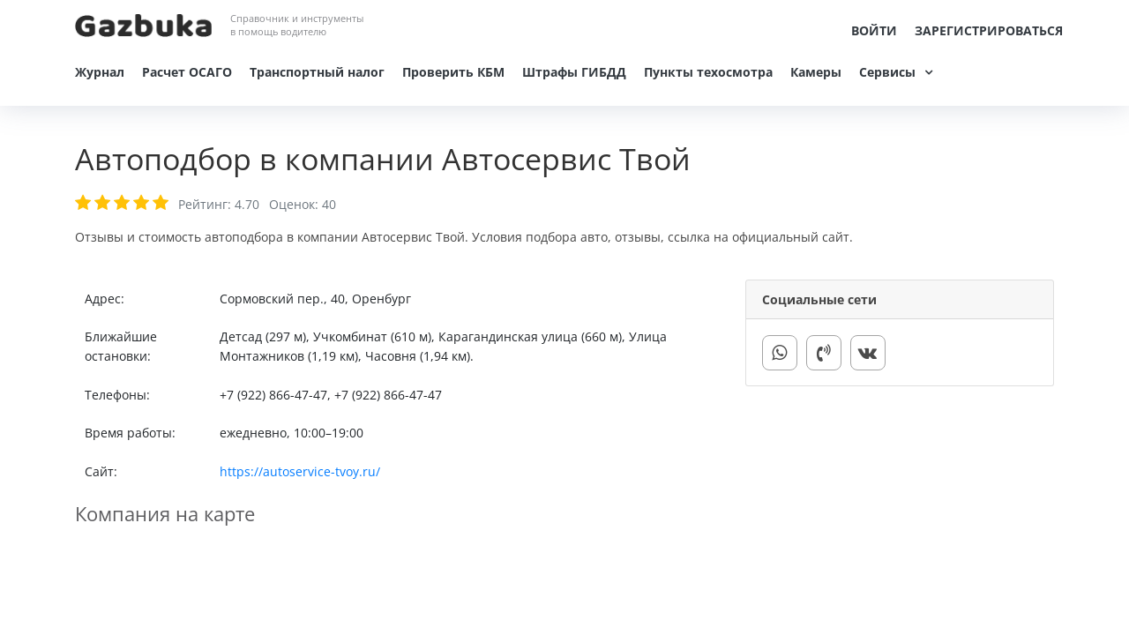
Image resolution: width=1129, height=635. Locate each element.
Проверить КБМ (453, 72)
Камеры (815, 72)
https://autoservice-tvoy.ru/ (300, 471)
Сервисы (887, 72)
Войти (874, 30)
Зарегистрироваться (989, 30)
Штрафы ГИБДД (574, 72)
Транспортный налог (317, 72)
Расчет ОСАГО (187, 72)
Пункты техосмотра (708, 72)
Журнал (99, 72)
